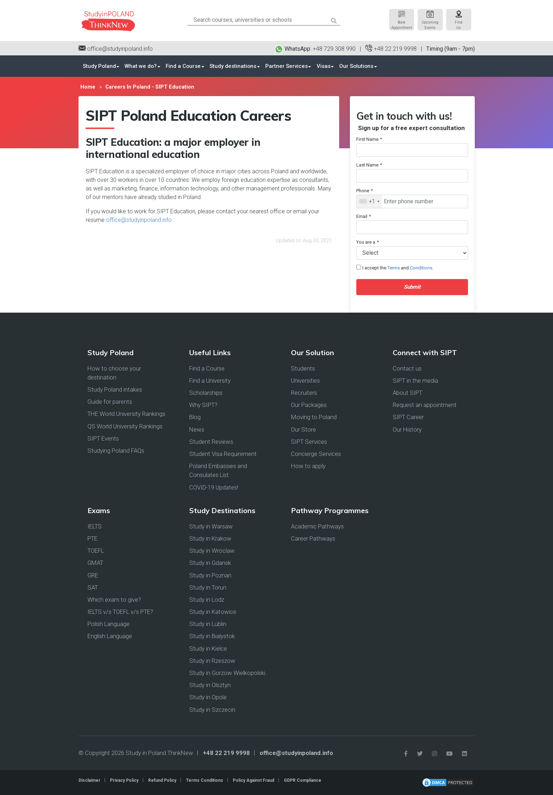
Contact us (407, 368)
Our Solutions (355, 66)
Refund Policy (162, 780)
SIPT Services (309, 441)
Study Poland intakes (114, 389)
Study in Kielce (208, 648)
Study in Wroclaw (212, 550)
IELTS (94, 526)
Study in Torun (207, 587)
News (196, 429)
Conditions (421, 267)
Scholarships (205, 392)
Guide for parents (109, 401)
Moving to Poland (314, 417)
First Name (369, 139)
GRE (92, 575)
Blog (195, 417)
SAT (92, 587)
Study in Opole (208, 697)
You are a (367, 242)
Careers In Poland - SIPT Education (149, 87)
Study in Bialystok (212, 636)
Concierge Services (316, 453)
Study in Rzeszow (212, 660)
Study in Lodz (206, 599)
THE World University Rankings (126, 414)
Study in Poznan (210, 575)
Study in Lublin (207, 623)
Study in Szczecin (212, 709)
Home (87, 87)
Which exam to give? (114, 599)
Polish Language (108, 623)
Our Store (303, 429)
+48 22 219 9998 (391, 48)
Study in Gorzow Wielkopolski (227, 672)
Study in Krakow (210, 538)
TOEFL (95, 550)
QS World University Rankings (124, 426)
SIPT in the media (415, 380)
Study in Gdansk (210, 562)
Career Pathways (313, 538)
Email (363, 216)
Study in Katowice (212, 611)
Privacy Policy (124, 780)
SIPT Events (103, 438)
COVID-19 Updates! (213, 487)
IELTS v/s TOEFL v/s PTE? (120, 611)
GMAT (95, 562)
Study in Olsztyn (210, 685)
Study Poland (99, 66)
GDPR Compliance (302, 780)
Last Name (369, 165)
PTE (92, 538)
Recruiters (304, 392)
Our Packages (309, 404)
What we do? (141, 66)
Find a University (210, 380)
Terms (393, 267)
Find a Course (182, 66)
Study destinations (232, 66)
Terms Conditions (204, 780)
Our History (407, 429)
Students (303, 368)
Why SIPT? (203, 404)
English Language (109, 636)
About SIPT (407, 392)
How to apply (308, 465)
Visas (322, 66)
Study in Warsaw (211, 526)
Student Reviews (211, 441)
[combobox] (369, 201)
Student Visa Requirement (223, 453)
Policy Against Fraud (253, 780)
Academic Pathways (317, 526)
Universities (305, 380)
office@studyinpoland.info (116, 48)
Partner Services (285, 66)
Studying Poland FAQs (115, 450)
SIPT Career (408, 417)
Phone (364, 190)
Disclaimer (89, 780)
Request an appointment (425, 404)
